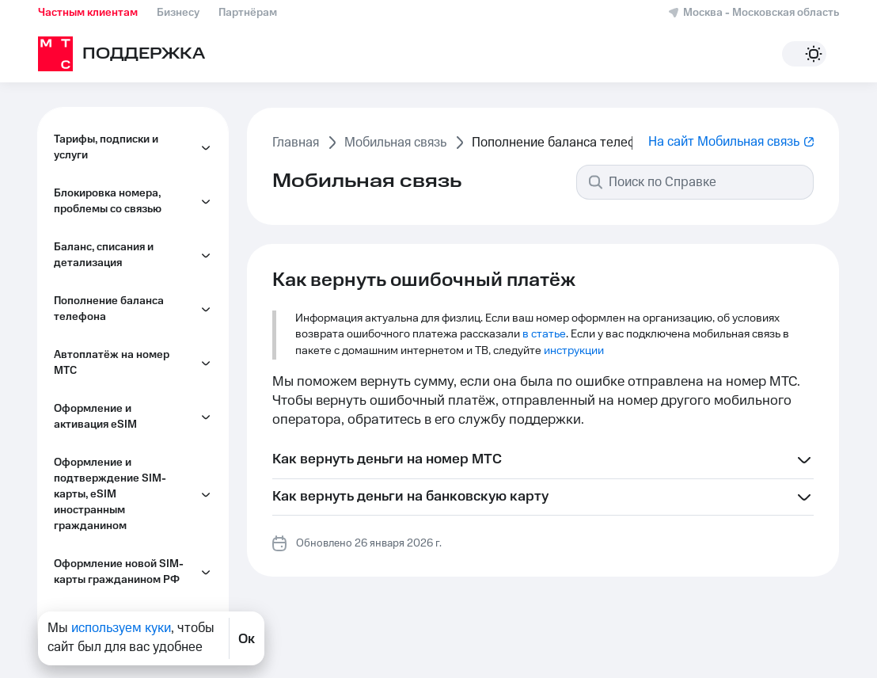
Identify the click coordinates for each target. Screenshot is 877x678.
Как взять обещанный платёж (124, 287)
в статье (544, 334)
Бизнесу (178, 13)
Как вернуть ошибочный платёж (131, 144)
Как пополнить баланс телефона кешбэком (125, 239)
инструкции (574, 351)
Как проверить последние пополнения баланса (134, 334)
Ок (246, 638)
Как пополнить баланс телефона (125, 192)
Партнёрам (247, 13)
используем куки (121, 628)
